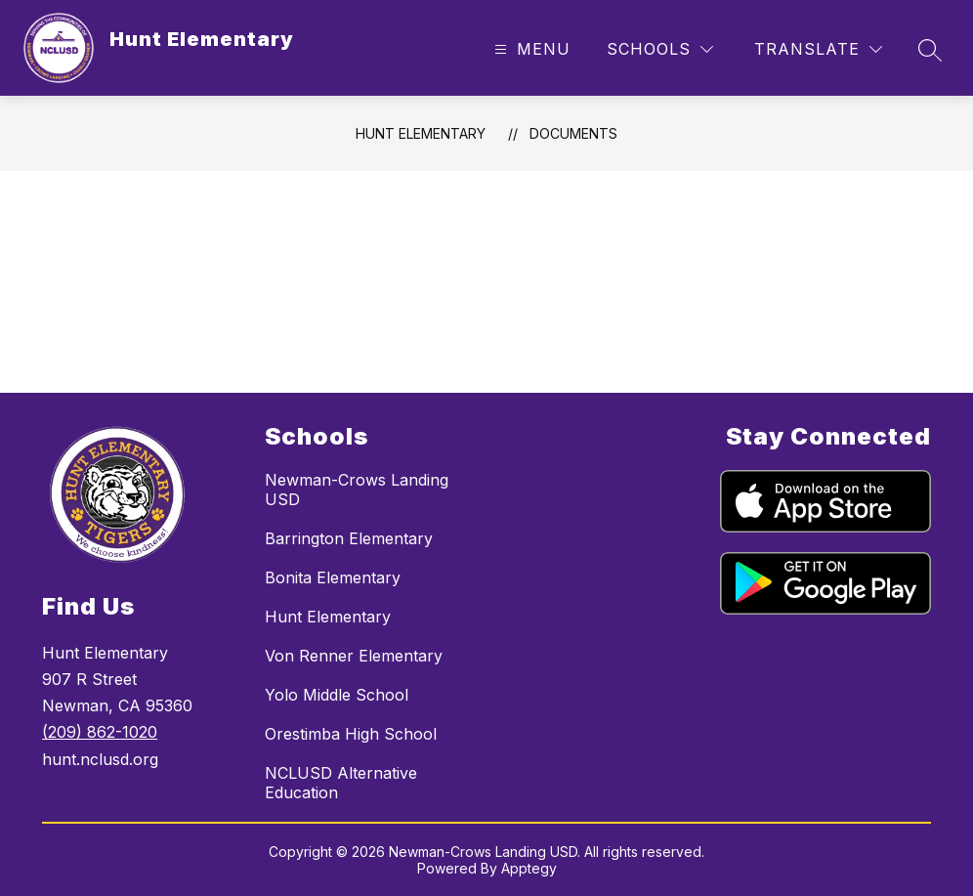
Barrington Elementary (349, 538)
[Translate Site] (818, 49)
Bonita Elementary (333, 577)
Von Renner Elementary (354, 655)
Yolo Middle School (336, 694)
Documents (573, 133)
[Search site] (930, 50)
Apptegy (529, 868)
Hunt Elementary (421, 133)
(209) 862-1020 (99, 732)
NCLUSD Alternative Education (341, 782)
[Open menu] (530, 49)
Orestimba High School (351, 734)
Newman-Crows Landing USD (356, 489)
